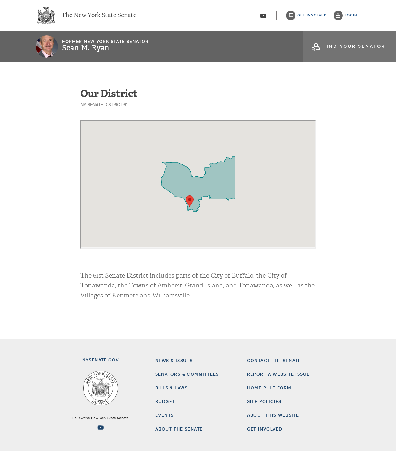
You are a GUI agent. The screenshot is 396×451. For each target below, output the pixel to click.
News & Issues (173, 361)
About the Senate (179, 429)
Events (164, 415)
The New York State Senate (99, 15)
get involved (312, 15)
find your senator (354, 46)
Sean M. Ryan (85, 48)
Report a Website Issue (278, 374)
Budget (165, 402)
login (351, 15)
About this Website (273, 415)
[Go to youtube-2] (263, 16)
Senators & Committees (187, 374)
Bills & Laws (171, 388)
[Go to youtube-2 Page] (100, 427)
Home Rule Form (269, 388)
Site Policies (264, 402)
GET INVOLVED (264, 429)
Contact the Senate (274, 361)
